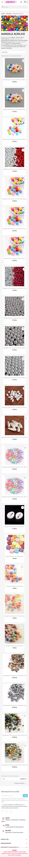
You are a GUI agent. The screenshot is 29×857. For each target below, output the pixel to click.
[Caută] (14, 7)
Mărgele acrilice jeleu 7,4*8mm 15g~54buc (14, 109)
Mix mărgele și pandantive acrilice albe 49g (14, 705)
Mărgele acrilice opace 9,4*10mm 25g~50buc (14, 199)
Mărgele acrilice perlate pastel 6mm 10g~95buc (14, 467)
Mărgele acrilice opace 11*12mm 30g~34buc (14, 228)
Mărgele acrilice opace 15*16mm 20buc (14, 258)
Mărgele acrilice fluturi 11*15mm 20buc (14, 616)
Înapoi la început (20, 783)
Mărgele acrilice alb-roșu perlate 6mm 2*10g (14, 288)
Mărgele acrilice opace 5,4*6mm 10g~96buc (14, 139)
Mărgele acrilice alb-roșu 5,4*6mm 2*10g (14, 169)
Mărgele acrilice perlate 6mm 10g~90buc (14, 318)
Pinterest (11, 811)
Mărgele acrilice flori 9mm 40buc (14, 586)
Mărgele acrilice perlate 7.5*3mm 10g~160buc (14, 407)
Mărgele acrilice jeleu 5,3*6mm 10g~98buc (14, 79)
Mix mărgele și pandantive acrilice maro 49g (14, 675)
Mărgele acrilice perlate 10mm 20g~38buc (15, 377)
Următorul (23, 779)
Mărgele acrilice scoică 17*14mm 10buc (14, 526)
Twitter (7, 811)
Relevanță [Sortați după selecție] (14, 52)
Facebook (2, 811)
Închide (14, 850)
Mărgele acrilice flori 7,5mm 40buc (14, 646)
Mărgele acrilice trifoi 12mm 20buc (15, 556)
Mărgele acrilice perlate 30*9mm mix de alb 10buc (15, 437)
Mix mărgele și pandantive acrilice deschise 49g (14, 765)
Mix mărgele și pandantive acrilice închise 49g (14, 735)
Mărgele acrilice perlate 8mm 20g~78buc (14, 348)
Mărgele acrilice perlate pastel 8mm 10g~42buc (14, 497)
